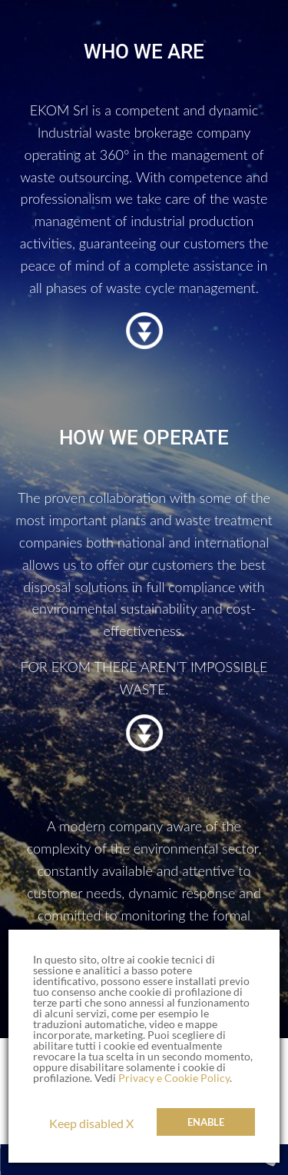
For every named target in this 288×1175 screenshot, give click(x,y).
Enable (205, 1122)
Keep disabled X (91, 1123)
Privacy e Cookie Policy (174, 1077)
